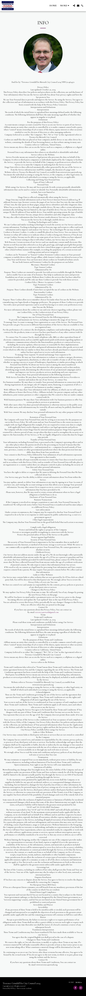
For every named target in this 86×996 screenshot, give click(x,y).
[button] (74, 5)
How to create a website (24, 988)
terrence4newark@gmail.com (47, 612)
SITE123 (13, 988)
